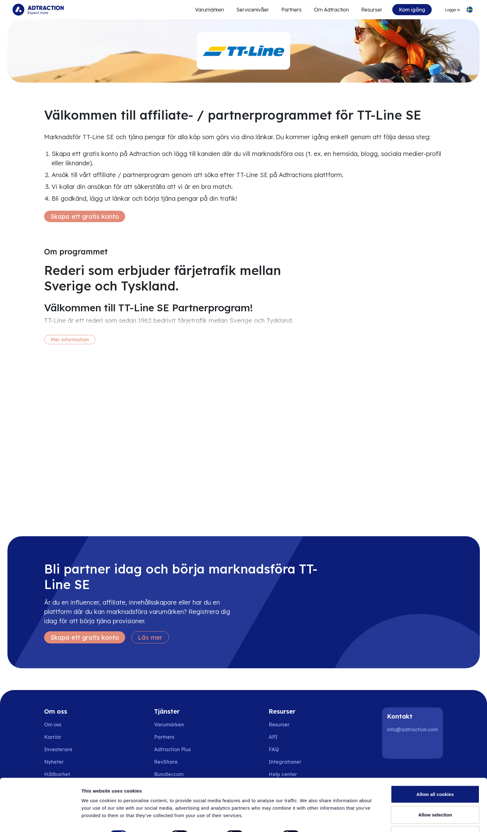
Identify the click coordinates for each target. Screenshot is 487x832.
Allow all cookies (435, 774)
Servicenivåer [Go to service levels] (252, 10)
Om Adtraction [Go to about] (331, 10)
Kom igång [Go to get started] (412, 10)
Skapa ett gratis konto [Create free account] (84, 216)
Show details (326, 816)
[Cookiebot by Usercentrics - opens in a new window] (40, 820)
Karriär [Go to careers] (52, 737)
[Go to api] (287, 737)
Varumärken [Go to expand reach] (209, 10)
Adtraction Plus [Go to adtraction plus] (172, 749)
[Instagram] (414, 746)
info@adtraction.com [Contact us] (412, 729)
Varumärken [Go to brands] (169, 724)
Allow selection (435, 795)
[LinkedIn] (394, 746)
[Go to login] (448, 10)
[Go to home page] (38, 10)
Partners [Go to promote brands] (291, 10)
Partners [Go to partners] (164, 737)
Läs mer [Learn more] (150, 637)
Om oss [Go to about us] (52, 724)
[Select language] (469, 10)
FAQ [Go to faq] (274, 749)
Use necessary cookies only (435, 815)
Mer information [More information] (70, 339)
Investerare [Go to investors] (58, 749)
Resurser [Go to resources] (371, 10)
